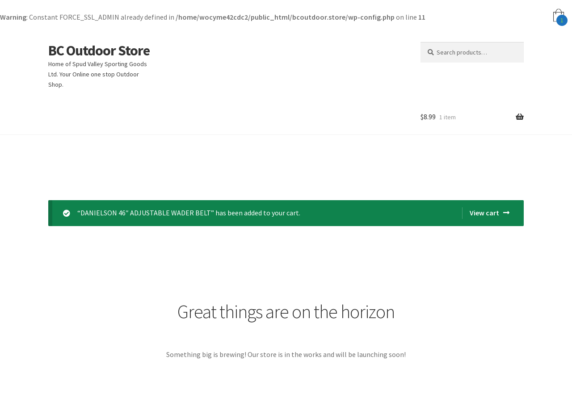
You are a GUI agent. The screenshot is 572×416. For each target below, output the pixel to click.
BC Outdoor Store (99, 50)
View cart (484, 212)
